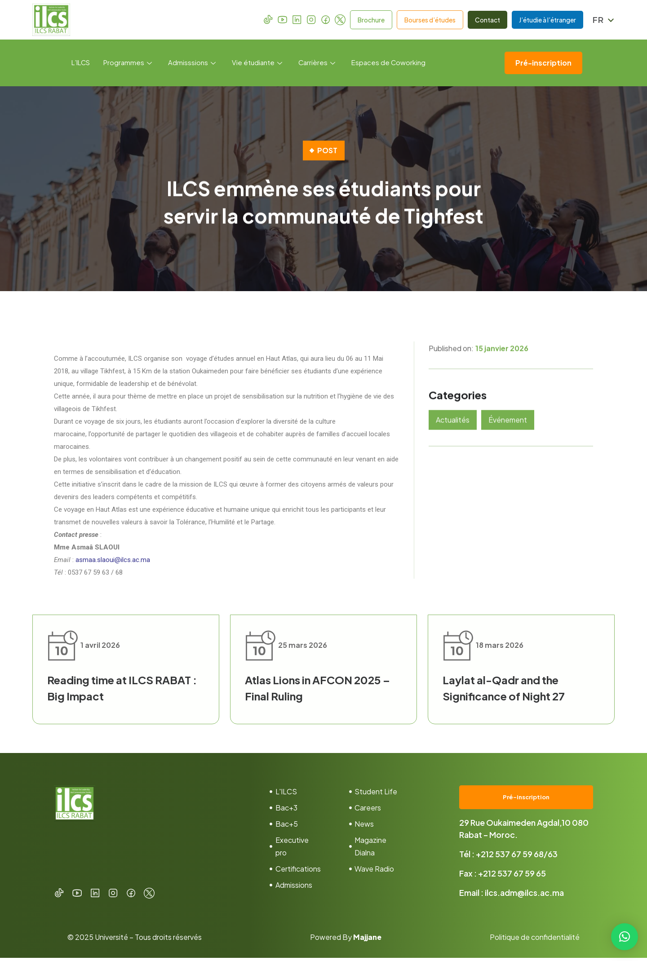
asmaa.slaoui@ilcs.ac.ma (112, 560)
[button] (624, 936)
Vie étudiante (257, 62)
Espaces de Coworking (389, 62)
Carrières (317, 62)
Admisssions (192, 62)
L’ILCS (80, 62)
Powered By (345, 940)
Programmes (128, 62)
